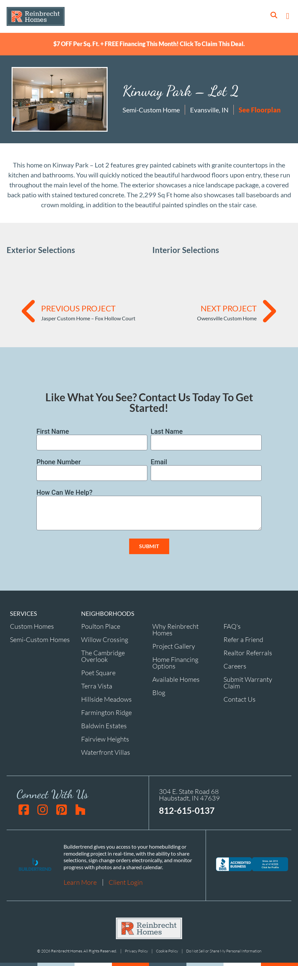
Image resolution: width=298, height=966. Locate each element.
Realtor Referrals (248, 653)
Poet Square (98, 673)
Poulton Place (100, 626)
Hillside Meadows (106, 699)
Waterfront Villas (105, 752)
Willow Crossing (104, 639)
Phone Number (58, 462)
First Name (52, 431)
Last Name (167, 431)
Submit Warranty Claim (248, 682)
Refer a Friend (243, 639)
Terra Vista (96, 686)
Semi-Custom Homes (40, 639)
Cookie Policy (167, 951)
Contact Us (240, 699)
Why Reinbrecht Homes (175, 629)
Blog (158, 692)
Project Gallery (173, 646)
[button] (288, 16)
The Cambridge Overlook (103, 656)
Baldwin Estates (104, 726)
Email (159, 462)
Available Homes (176, 679)
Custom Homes (32, 626)
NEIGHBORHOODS (107, 613)
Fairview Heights (105, 739)
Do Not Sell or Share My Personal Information (223, 951)
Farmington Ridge (106, 712)
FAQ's (232, 626)
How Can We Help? (64, 492)
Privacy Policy (136, 951)
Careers (235, 666)
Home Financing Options (175, 662)
